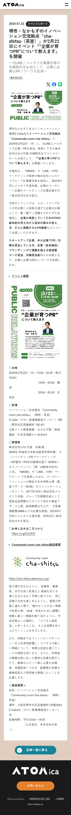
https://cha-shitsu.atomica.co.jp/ (29, 578)
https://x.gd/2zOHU (23, 533)
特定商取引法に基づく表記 (40, 799)
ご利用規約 (59, 799)
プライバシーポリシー (15, 799)
